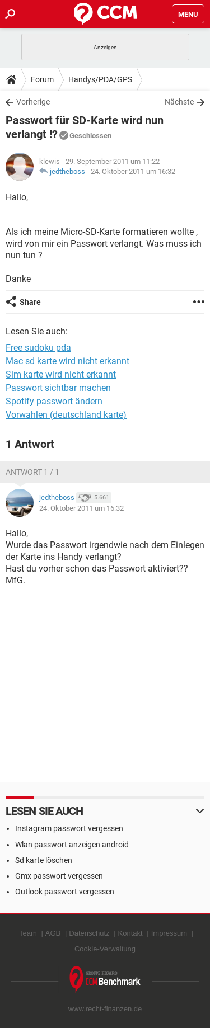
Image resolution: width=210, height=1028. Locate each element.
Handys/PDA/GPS (100, 79)
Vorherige (33, 101)
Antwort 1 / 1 (32, 472)
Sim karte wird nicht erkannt (61, 374)
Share (30, 302)
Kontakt (130, 933)
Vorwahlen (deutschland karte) (66, 414)
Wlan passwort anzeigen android (72, 844)
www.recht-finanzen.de (105, 1009)
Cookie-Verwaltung (105, 949)
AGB (52, 933)
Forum (42, 79)
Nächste (179, 101)
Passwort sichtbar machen (58, 388)
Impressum (169, 933)
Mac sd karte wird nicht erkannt (67, 361)
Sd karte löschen (43, 860)
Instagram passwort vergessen (69, 828)
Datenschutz (89, 933)
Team (28, 933)
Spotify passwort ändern (54, 401)
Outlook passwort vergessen (64, 891)
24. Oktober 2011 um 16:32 (133, 171)
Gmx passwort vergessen (59, 875)
